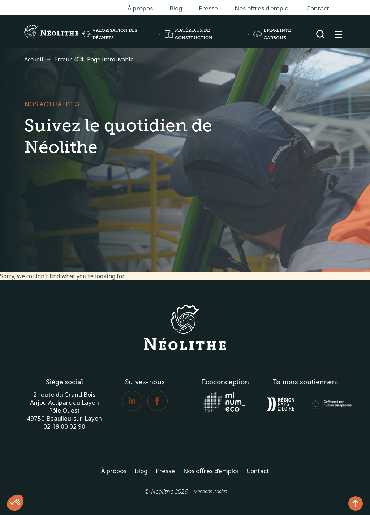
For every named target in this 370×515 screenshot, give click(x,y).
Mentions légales (210, 491)
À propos (140, 8)
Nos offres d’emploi (210, 471)
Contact (317, 8)
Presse (208, 8)
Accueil (33, 59)
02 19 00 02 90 (64, 426)
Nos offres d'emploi (262, 8)
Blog (175, 8)
